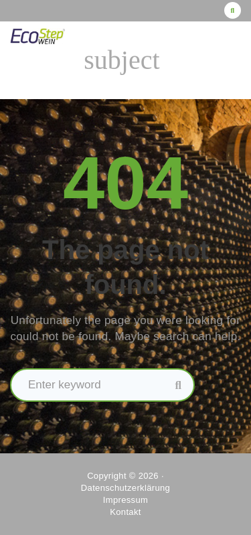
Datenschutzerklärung (125, 488)
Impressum (125, 500)
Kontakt (125, 512)
